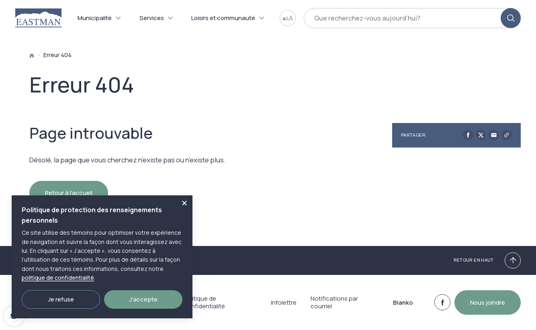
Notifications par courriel (334, 307)
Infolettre (283, 307)
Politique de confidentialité (204, 307)
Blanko (402, 307)
